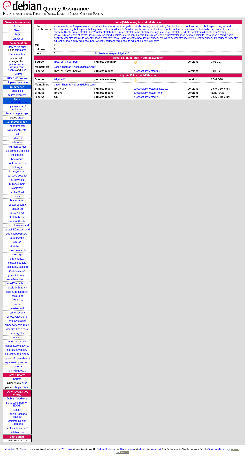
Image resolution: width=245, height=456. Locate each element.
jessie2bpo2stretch (17, 291)
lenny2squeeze (17, 370)
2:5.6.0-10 (162, 88)
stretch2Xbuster (17, 102)
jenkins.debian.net (17, 428)
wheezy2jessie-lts (17, 316)
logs (24, 70)
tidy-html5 (123, 53)
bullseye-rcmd (17, 171)
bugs (24, 383)
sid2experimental (17, 130)
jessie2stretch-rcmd (17, 279)
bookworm (17, 159)
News (17, 30)
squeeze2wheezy (17, 349)
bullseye (17, 167)
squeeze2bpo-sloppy (17, 354)
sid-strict (17, 138)
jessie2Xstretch (17, 275)
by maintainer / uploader (17, 108)
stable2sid (17, 188)
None (159, 92)
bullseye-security (17, 175)
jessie (17, 304)
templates (20, 50)
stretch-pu (17, 254)
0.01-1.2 (161, 71)
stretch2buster (17, 217)
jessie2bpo (17, 296)
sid (17, 134)
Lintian (17, 409)
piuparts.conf (16, 64)
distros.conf (16, 67)
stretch (17, 242)
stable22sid (17, 192)
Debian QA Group (17, 398)
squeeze (17, 366)
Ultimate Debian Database (17, 422)
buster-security (17, 204)
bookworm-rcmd (17, 163)
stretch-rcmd (17, 246)
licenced (25, 449)
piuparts (9, 449)
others (141, 449)
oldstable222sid (17, 262)
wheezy (17, 337)
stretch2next (17, 258)
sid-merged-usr (17, 146)
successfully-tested (145, 71)
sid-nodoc (17, 142)
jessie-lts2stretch (17, 287)
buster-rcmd (17, 200)
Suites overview (17, 95)
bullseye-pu (17, 179)
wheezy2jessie (17, 320)
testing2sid (17, 154)
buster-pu (17, 208)
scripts (12, 70)
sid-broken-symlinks (17, 150)
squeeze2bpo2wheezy (17, 358)
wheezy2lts (17, 333)
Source (17, 379)
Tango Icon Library (217, 449)
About (17, 26)
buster (17, 196)
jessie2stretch (17, 271)
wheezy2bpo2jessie (17, 329)
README (17, 74)
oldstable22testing (17, 266)
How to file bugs (17, 47)
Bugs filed (17, 90)
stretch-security (17, 250)
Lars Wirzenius (64, 449)
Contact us (17, 38)
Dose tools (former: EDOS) (17, 404)
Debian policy (17, 54)
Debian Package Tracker (17, 415)
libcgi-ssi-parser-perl (105, 53)
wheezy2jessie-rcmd (17, 325)
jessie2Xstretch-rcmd (17, 283)
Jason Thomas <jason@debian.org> (75, 67)
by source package (17, 113)
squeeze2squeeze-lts (17, 362)
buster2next (17, 213)
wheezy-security (17, 341)
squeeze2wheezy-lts (17, 345)
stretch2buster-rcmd (17, 225)
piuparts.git (156, 449)
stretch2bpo (17, 237)
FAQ (17, 34)
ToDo (26, 387)
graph (21, 117)
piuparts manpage (17, 82)
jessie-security (17, 312)
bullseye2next (17, 184)
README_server (17, 78)
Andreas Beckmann (106, 449)
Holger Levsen (127, 449)
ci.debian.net (17, 432)
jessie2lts (17, 300)
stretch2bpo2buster (17, 233)
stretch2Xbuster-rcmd (17, 229)
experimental (17, 126)
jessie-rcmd (17, 308)
